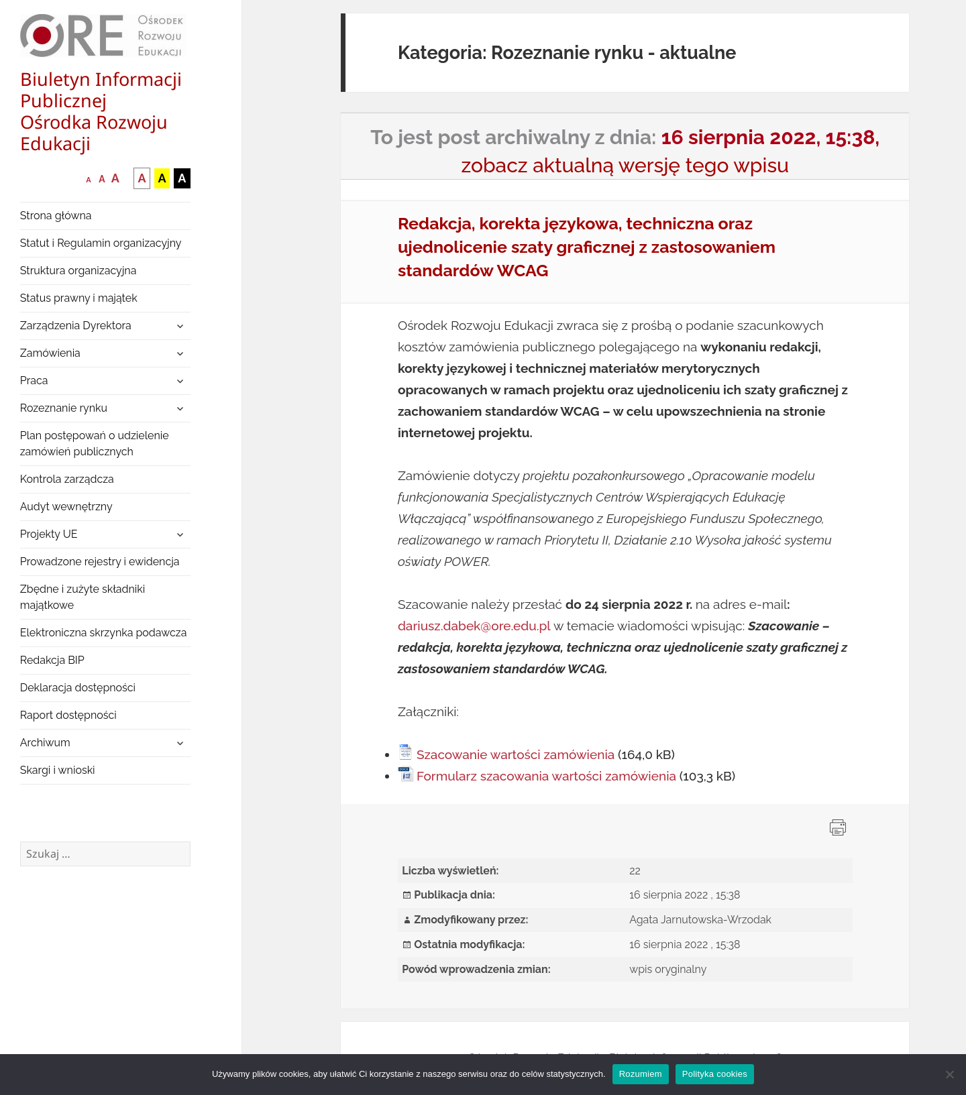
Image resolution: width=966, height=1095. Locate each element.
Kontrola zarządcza (67, 479)
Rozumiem (640, 1074)
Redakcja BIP (52, 660)
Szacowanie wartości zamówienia (515, 754)
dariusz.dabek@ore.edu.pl (474, 625)
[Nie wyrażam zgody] (949, 1074)
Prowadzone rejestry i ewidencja (100, 561)
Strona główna (56, 215)
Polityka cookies (714, 1074)
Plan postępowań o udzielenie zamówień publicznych (94, 443)
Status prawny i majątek (79, 298)
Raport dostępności (68, 715)
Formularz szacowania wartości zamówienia (546, 775)
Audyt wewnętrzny (66, 506)
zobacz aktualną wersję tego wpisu (625, 165)
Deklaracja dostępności (78, 687)
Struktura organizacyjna (78, 270)
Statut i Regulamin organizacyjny (101, 243)
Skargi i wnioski (57, 770)
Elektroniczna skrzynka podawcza (103, 632)
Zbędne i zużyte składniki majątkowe (83, 597)
